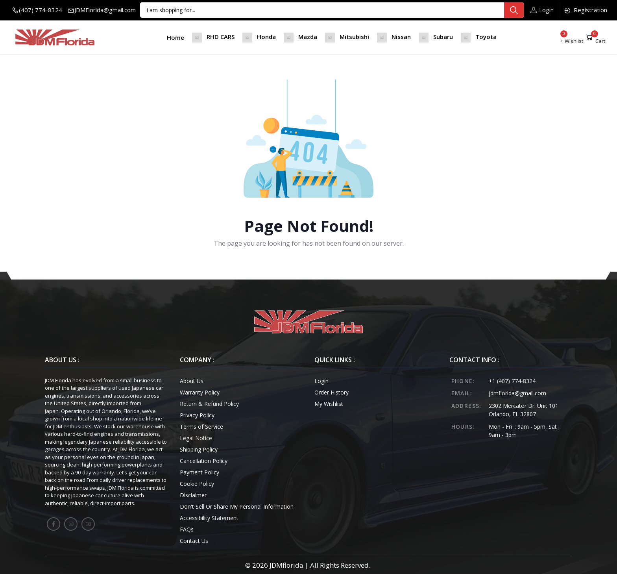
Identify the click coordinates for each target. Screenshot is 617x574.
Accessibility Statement (209, 518)
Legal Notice (196, 438)
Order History (331, 392)
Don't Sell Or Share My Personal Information (237, 506)
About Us (191, 381)
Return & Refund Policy (209, 403)
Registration (585, 10)
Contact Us (194, 540)
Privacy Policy (197, 415)
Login (542, 10)
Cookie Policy (197, 483)
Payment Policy (199, 472)
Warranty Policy (200, 392)
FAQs (187, 529)
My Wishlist (328, 403)
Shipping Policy (199, 449)
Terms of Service (201, 426)
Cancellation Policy (203, 461)
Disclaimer (193, 495)
